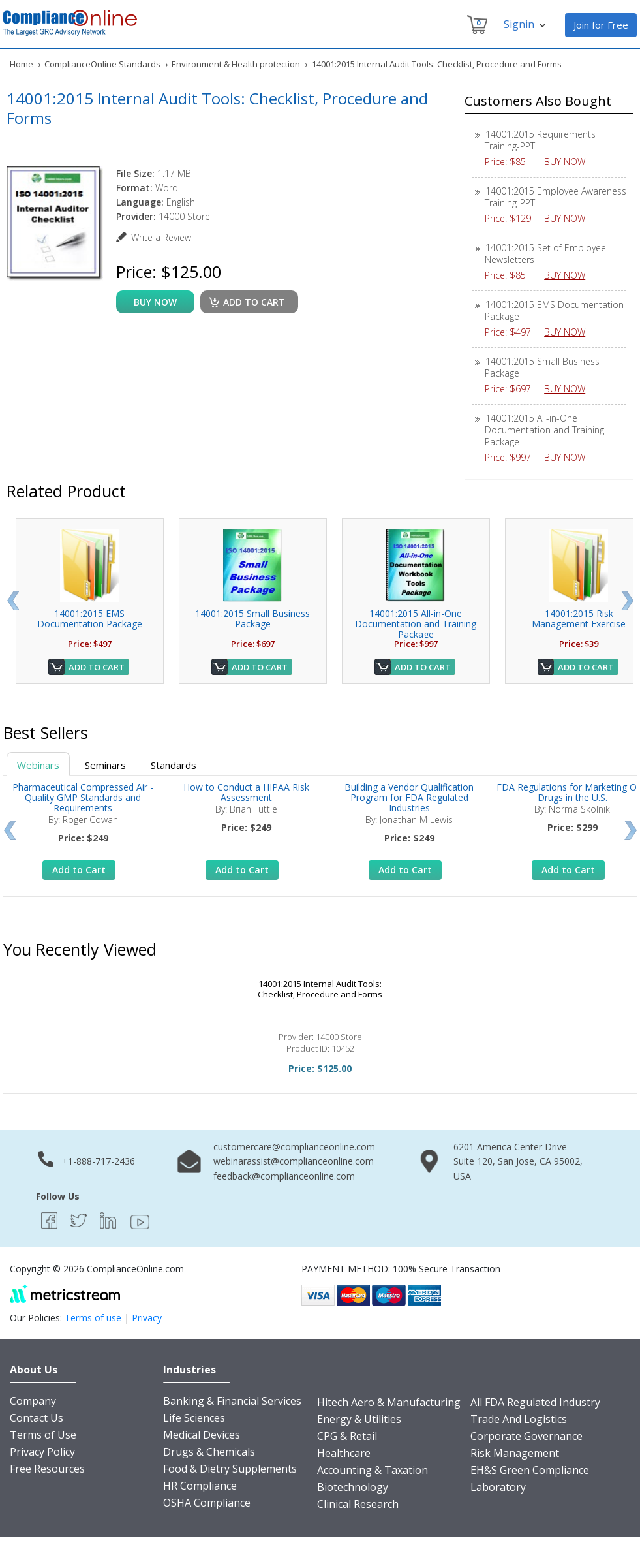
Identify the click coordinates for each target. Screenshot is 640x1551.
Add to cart (254, 302)
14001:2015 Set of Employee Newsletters (545, 254)
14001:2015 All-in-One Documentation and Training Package (544, 430)
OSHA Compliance (207, 1503)
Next (627, 600)
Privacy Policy (42, 1452)
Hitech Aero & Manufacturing (389, 1402)
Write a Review (161, 237)
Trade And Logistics (518, 1419)
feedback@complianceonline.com (284, 1176)
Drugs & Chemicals (209, 1452)
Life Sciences (194, 1418)
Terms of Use (43, 1435)
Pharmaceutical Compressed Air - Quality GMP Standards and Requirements (82, 797)
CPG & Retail (347, 1436)
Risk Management (514, 1453)
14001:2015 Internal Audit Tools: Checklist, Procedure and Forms (320, 989)
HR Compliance (200, 1486)
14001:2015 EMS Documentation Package (554, 310)
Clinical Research (358, 1504)
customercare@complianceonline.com (294, 1146)
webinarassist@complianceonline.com (293, 1161)
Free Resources (47, 1469)
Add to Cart (97, 667)
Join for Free (600, 24)
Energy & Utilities (359, 1419)
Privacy (147, 1317)
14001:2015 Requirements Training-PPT (540, 140)
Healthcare (344, 1453)
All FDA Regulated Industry (535, 1402)
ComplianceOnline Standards (102, 64)
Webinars (38, 765)
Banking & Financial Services (232, 1401)
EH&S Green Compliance (529, 1470)
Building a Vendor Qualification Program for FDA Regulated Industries (409, 797)
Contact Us (36, 1418)
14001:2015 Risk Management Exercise (579, 618)
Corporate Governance (526, 1436)
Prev (13, 600)
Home (21, 64)
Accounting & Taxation (372, 1470)
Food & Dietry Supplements (230, 1469)
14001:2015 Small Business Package (542, 367)
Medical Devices (201, 1435)
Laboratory (498, 1487)
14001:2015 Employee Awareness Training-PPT (555, 197)
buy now (155, 302)
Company (33, 1401)
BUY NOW (569, 161)
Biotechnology (352, 1487)
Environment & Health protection (236, 64)
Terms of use (93, 1317)
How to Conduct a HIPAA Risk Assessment (246, 792)
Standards (173, 765)
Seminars (105, 765)
